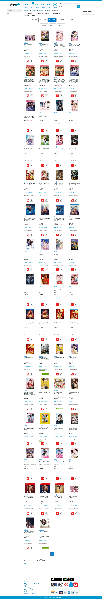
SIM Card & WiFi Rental (30, 593)
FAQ (25, 586)
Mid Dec (52, 25)
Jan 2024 (61, 20)
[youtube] (75, 585)
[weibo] (66, 584)
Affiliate (25, 591)
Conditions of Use (28, 580)
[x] (53, 584)
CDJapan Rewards (28, 589)
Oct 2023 (34, 20)
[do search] (78, 6)
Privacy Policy (27, 578)
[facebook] (57, 584)
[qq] (71, 584)
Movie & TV (10, 13)
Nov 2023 (43, 20)
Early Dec (44, 25)
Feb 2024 (70, 20)
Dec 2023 (52, 20)
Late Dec (60, 25)
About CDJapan (28, 582)
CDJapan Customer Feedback (31, 584)
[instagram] (61, 584)
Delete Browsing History (30, 563)
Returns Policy (27, 588)
